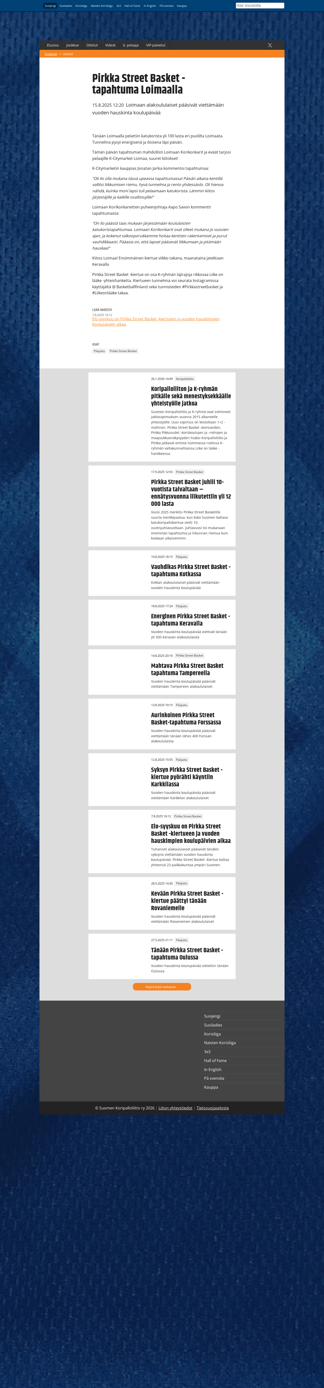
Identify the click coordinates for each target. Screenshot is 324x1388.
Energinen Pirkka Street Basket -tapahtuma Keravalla (190, 620)
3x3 (118, 5)
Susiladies (66, 5)
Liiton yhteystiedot (176, 1108)
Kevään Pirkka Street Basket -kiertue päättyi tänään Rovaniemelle (187, 901)
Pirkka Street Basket (123, 351)
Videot (110, 45)
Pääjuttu (99, 351)
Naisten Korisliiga (102, 5)
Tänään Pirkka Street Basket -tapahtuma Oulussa (187, 954)
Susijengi (50, 5)
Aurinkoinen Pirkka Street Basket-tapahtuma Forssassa (186, 719)
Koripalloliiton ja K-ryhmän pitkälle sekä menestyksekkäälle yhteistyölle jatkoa (191, 396)
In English (150, 5)
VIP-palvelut (155, 45)
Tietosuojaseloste (213, 1108)
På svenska (166, 5)
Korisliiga (81, 5)
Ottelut (92, 45)
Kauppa (182, 5)
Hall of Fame (132, 5)
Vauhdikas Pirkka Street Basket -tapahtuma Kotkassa (191, 570)
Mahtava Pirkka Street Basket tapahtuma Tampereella (187, 669)
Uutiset (68, 54)
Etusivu (53, 45)
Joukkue (72, 45)
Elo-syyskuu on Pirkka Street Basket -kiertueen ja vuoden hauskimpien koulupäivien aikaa (191, 833)
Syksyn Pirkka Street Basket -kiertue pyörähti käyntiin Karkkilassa (187, 777)
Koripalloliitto (185, 379)
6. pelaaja (131, 45)
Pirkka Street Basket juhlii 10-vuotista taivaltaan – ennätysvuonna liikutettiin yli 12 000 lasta (191, 493)
